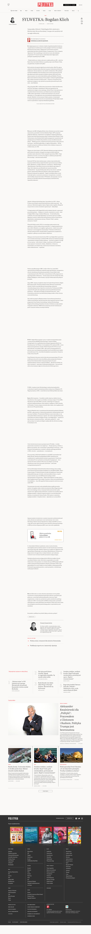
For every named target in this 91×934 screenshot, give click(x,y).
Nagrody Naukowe (31, 899)
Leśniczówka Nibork (23, 923)
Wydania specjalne (12, 854)
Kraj (21, 11)
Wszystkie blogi (50, 862)
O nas (67, 875)
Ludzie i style (69, 854)
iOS (47, 910)
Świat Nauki (11, 862)
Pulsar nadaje (50, 884)
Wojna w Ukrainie (12, 891)
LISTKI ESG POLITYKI (32, 862)
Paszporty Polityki (31, 882)
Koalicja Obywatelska (13, 873)
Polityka (10, 852)
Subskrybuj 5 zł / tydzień (69, 5)
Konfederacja (11, 882)
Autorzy (68, 871)
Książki (29, 869)
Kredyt (29, 860)
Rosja (9, 899)
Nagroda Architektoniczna (33, 884)
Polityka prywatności (32, 910)
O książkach (49, 875)
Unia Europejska (12, 893)
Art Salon (29, 886)
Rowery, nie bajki (50, 880)
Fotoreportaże (69, 856)
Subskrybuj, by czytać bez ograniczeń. (39, 41)
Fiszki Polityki (68, 910)
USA (9, 895)
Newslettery (68, 852)
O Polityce (10, 914)
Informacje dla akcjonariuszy (33, 914)
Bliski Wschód (11, 897)
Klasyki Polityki (69, 865)
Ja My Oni (10, 864)
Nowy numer (14, 11)
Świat (26, 11)
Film (28, 873)
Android (50, 910)
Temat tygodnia (50, 869)
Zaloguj (79, 5)
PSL (9, 878)
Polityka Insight (15, 923)
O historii (49, 876)
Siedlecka (49, 852)
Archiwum (68, 869)
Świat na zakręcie (51, 873)
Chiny (9, 901)
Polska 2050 (11, 880)
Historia (68, 858)
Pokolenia (66, 11)
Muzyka (29, 871)
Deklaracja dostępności (32, 912)
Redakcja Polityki (11, 905)
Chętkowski (49, 860)
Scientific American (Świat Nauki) (35, 895)
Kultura (38, 11)
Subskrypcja (69, 819)
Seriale (29, 875)
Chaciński (49, 858)
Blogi (50, 11)
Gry (28, 880)
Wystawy (29, 876)
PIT (28, 854)
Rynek (32, 11)
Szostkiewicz (50, 856)
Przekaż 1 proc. (69, 862)
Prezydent (10, 884)
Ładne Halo (56, 923)
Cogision (53, 923)
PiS (9, 875)
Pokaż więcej (45, 792)
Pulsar (28, 893)
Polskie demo (50, 882)
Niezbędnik (10, 865)
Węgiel (29, 856)
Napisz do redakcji (12, 910)
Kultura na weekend (51, 871)
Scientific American (12, 858)
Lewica (9, 876)
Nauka (44, 11)
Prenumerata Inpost (60, 819)
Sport (67, 864)
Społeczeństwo (69, 860)
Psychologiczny (50, 878)
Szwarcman (49, 854)
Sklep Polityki (69, 877)
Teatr (28, 878)
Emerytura (29, 858)
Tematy (67, 873)
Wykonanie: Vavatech (63, 923)
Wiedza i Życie (11, 860)
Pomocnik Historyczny (13, 856)
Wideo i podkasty (57, 11)
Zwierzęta (68, 867)
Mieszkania (30, 852)
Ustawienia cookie (31, 917)
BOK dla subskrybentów (13, 912)
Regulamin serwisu (31, 905)
